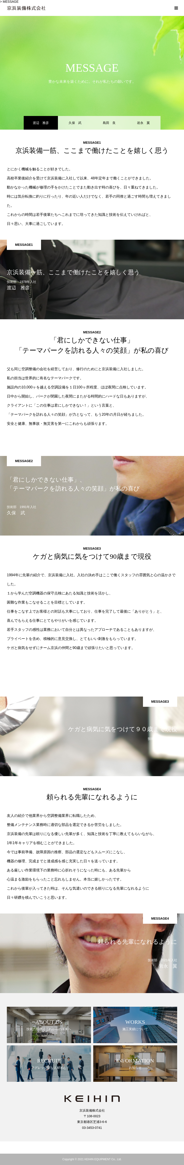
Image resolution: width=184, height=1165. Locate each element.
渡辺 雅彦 (41, 123)
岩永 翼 (143, 123)
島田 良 (109, 123)
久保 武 (75, 123)
